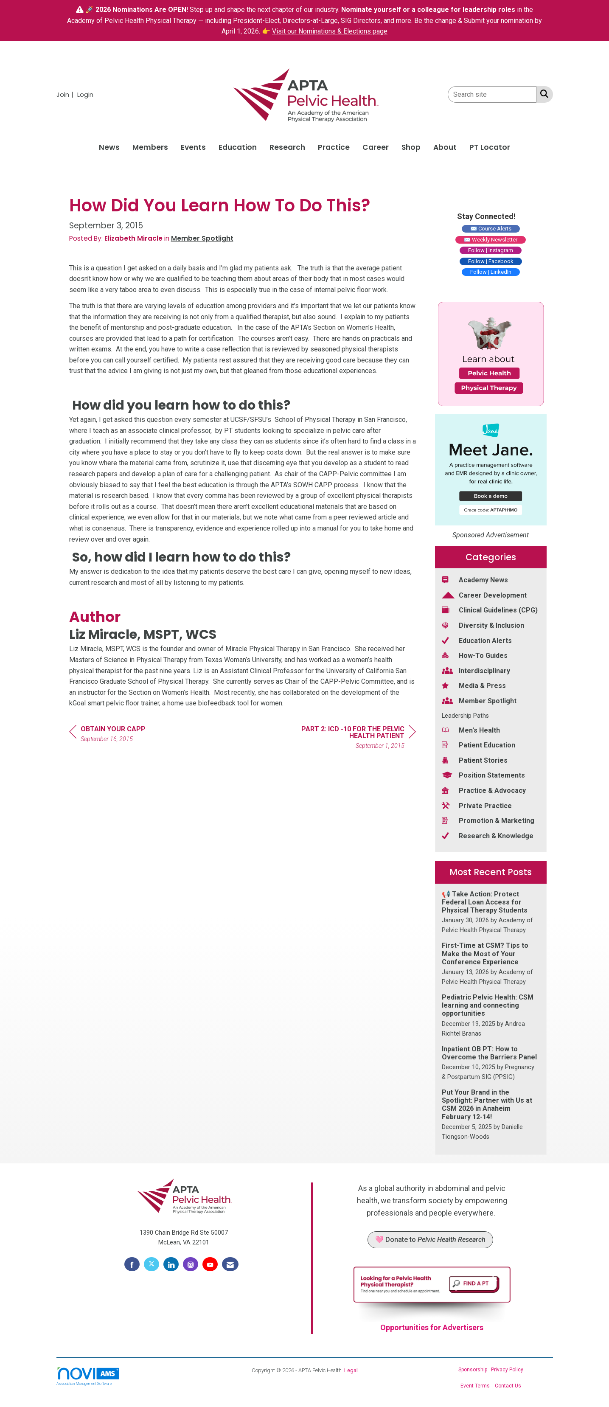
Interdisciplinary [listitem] (476, 670)
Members (150, 147)
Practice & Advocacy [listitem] (484, 790)
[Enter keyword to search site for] (492, 94)
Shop (411, 147)
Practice (334, 147)
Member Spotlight (202, 238)
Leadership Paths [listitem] (465, 715)
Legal (351, 1370)
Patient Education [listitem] (478, 744)
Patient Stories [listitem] (475, 759)
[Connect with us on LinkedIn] (171, 1264)
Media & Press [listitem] (474, 685)
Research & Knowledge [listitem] (487, 835)
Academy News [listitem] (475, 579)
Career (375, 147)
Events (193, 147)
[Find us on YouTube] (210, 1264)
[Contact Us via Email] (230, 1264)
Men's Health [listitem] (471, 729)
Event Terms (475, 1386)
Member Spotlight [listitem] (479, 700)
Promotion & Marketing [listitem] (488, 820)
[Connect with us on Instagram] (190, 1264)
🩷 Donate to (430, 1240)
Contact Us (508, 1386)
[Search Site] (542, 93)
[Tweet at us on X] (151, 1264)
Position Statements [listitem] (483, 774)
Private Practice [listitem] (477, 805)
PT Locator (489, 147)
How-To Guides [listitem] (475, 655)
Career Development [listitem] (484, 594)
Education (238, 147)
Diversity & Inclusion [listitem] (483, 625)
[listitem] (66, 94)
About (445, 147)
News (109, 147)
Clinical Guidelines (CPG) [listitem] (490, 609)
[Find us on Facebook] (132, 1264)
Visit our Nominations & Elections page (329, 31)
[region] (352, 739)
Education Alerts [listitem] (477, 640)
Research (287, 147)
